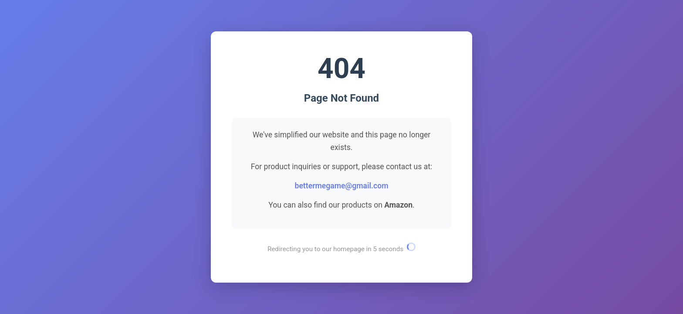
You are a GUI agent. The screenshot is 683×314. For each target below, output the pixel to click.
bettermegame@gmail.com (341, 185)
